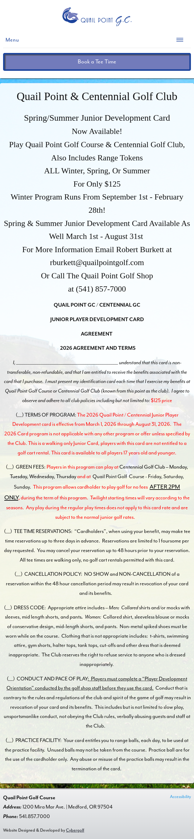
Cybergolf (75, 830)
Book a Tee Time (97, 61)
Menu (12, 40)
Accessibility (180, 796)
